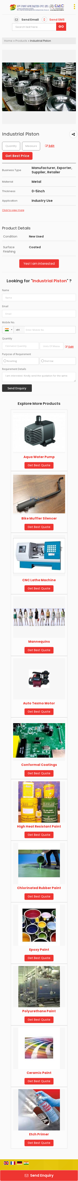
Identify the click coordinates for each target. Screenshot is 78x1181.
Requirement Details (14, 369)
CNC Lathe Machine (39, 580)
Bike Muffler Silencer (39, 518)
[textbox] (31, 146)
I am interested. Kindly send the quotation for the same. (39, 377)
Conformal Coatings (39, 765)
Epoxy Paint (39, 949)
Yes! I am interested (39, 263)
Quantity (7, 338)
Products (21, 41)
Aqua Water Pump (39, 457)
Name (5, 290)
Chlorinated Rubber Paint (39, 888)
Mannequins (39, 641)
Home (8, 41)
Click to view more (13, 210)
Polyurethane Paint (39, 1011)
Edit (49, 146)
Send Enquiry (39, 1175)
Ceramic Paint (39, 1073)
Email (5, 306)
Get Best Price (17, 156)
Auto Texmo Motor (39, 703)
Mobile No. (8, 322)
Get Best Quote (39, 465)
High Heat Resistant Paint (39, 826)
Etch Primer (39, 1134)
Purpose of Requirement (16, 354)
